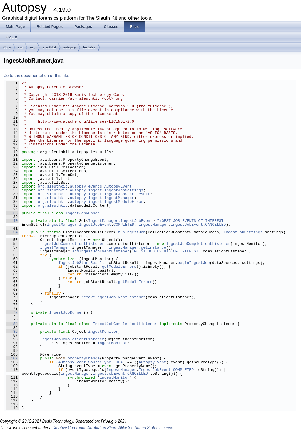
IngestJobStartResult (127, 194)
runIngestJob (132, 232)
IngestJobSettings (123, 190)
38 (12, 213)
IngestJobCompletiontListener (72, 243)
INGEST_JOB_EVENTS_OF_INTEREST (190, 220)
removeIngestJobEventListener (113, 297)
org (33, 47)
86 (12, 331)
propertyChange (84, 358)
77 (12, 312)
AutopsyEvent (118, 186)
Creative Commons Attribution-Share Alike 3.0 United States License (112, 427)
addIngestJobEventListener (100, 251)
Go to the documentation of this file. (36, 75)
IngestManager (119, 197)
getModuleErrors (119, 266)
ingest (95, 190)
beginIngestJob (194, 262)
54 (12, 232)
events (95, 186)
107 (12, 358)
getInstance (153, 247)
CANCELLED (215, 224)
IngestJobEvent (136, 220)
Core (7, 47)
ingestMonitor (103, 331)
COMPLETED (123, 224)
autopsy (69, 47)
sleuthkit (49, 47)
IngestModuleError (123, 201)
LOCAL (119, 362)
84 (12, 324)
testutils (89, 47)
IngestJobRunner (82, 213)
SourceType (99, 362)
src (20, 47)
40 (12, 220)
